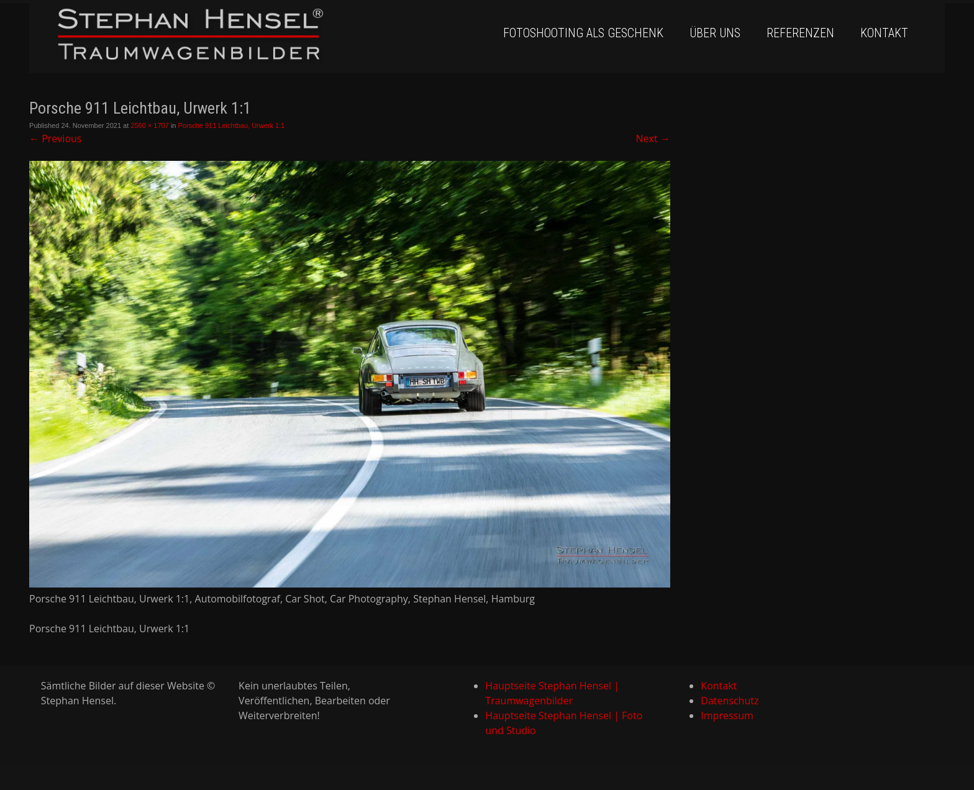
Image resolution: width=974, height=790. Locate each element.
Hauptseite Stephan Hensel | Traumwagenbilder (552, 693)
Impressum (727, 715)
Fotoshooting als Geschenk (583, 32)
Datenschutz (729, 700)
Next (653, 138)
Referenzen (800, 32)
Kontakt (884, 32)
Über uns (715, 32)
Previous (55, 138)
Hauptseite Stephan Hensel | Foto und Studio (563, 723)
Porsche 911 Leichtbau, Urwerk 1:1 (231, 125)
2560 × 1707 (149, 125)
